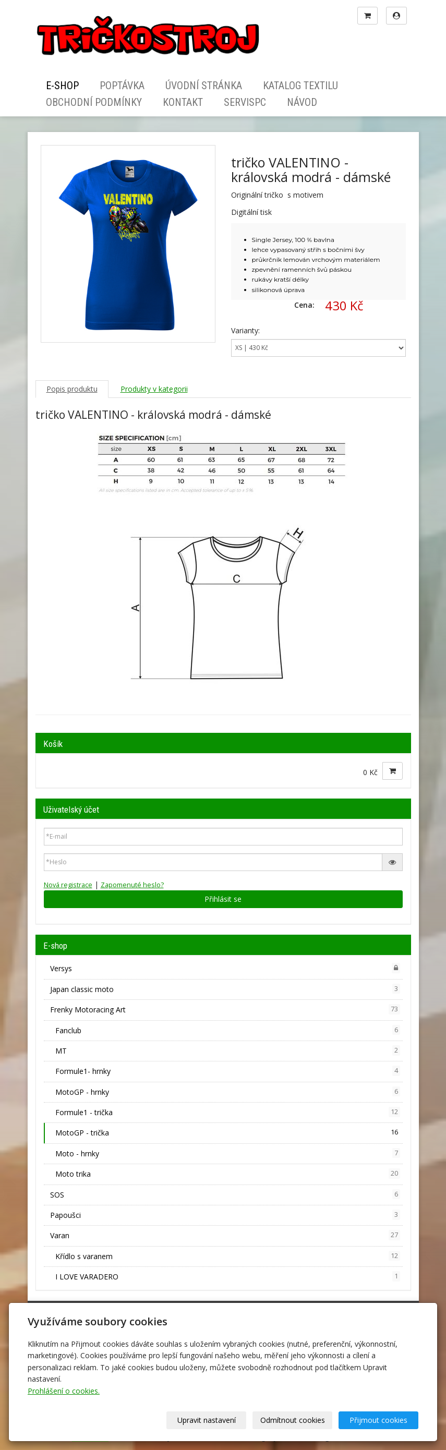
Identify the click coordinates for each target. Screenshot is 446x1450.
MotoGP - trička (227, 1132)
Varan (225, 1235)
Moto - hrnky (227, 1153)
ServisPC (245, 102)
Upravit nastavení (206, 1420)
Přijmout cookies (378, 1420)
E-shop (62, 85)
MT (227, 1050)
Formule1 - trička (227, 1112)
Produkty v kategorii (154, 389)
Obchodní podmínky (94, 102)
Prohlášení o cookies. (64, 1391)
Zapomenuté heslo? (132, 884)
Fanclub (227, 1030)
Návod (302, 102)
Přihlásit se (223, 899)
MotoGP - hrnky (227, 1091)
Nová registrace (68, 884)
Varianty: (245, 330)
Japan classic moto (225, 989)
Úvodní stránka (203, 85)
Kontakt (183, 102)
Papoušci (225, 1215)
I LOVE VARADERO (227, 1276)
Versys (225, 968)
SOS (225, 1194)
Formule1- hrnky (227, 1071)
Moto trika (227, 1173)
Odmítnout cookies (292, 1420)
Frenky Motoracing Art (225, 1009)
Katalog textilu (300, 85)
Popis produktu (72, 389)
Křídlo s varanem (227, 1256)
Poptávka (122, 85)
